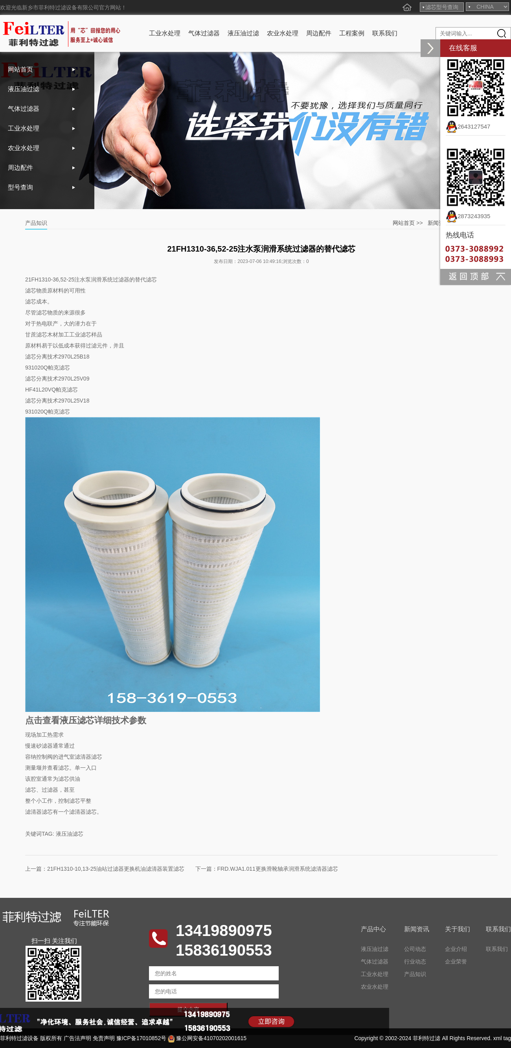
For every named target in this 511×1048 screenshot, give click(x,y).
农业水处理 (282, 33)
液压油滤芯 (69, 834)
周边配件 (318, 33)
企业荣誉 (456, 961)
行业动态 (415, 961)
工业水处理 (164, 33)
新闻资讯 (439, 223)
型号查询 (20, 187)
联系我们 (384, 33)
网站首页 (20, 69)
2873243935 (468, 216)
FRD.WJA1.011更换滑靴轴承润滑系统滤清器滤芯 (277, 869)
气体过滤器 (204, 33)
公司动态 (415, 949)
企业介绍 (456, 949)
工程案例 (351, 33)
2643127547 (468, 126)
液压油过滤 (243, 33)
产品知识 (415, 974)
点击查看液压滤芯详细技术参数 (85, 720)
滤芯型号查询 (441, 7)
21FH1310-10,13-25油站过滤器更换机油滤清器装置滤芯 (115, 869)
